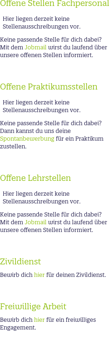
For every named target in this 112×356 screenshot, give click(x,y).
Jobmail (36, 48)
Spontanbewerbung (27, 139)
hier (39, 275)
